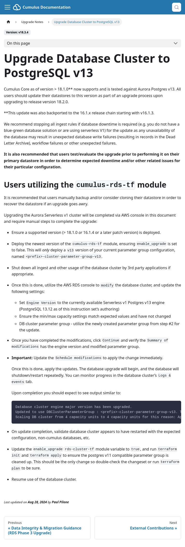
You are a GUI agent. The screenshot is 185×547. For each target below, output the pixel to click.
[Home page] (8, 22)
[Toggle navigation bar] (7, 7)
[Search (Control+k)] (176, 7)
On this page (18, 43)
